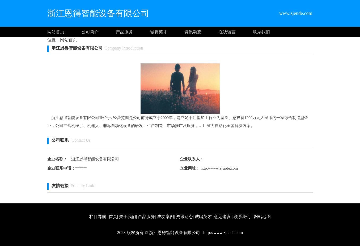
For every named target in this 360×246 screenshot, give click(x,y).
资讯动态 (192, 32)
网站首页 (55, 32)
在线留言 (227, 32)
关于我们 (127, 216)
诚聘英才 (158, 32)
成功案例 (165, 216)
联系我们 (261, 32)
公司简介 (90, 32)
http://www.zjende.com (219, 168)
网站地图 (262, 216)
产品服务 (124, 32)
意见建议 (222, 216)
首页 (113, 216)
